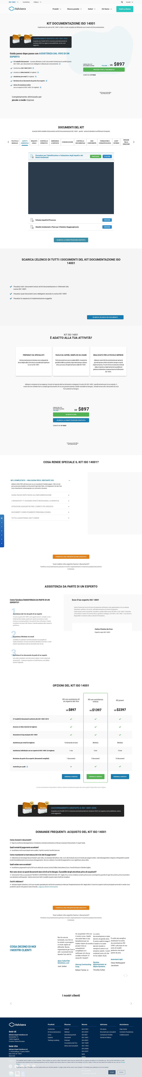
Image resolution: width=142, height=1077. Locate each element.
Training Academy (53, 1040)
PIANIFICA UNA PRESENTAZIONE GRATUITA (71, 557)
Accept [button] (112, 1072)
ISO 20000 (85, 1048)
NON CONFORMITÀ (92, 142)
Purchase (95, 156)
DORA (84, 1057)
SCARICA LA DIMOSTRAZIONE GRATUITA (71, 240)
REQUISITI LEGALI (34, 142)
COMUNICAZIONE (67, 142)
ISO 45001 (85, 1040)
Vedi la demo (125, 9)
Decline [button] (121, 1072)
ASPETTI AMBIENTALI (25, 142)
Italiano (56, 410)
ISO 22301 (85, 1051)
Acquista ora (71, 414)
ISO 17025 (85, 1046)
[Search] (122, 2)
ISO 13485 (85, 1043)
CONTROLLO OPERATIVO (44, 142)
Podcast (67, 1040)
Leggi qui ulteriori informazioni (48, 887)
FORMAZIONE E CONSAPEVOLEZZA (105, 142)
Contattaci (26, 2)
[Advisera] (18, 9)
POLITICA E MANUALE (14, 142)
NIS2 (83, 1054)
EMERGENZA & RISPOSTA (55, 142)
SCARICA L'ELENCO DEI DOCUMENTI (105, 317)
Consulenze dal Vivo (70, 1043)
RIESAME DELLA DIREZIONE (126, 142)
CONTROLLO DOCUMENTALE (80, 142)
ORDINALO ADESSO (71, 776)
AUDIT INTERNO (116, 142)
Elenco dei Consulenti (71, 1046)
